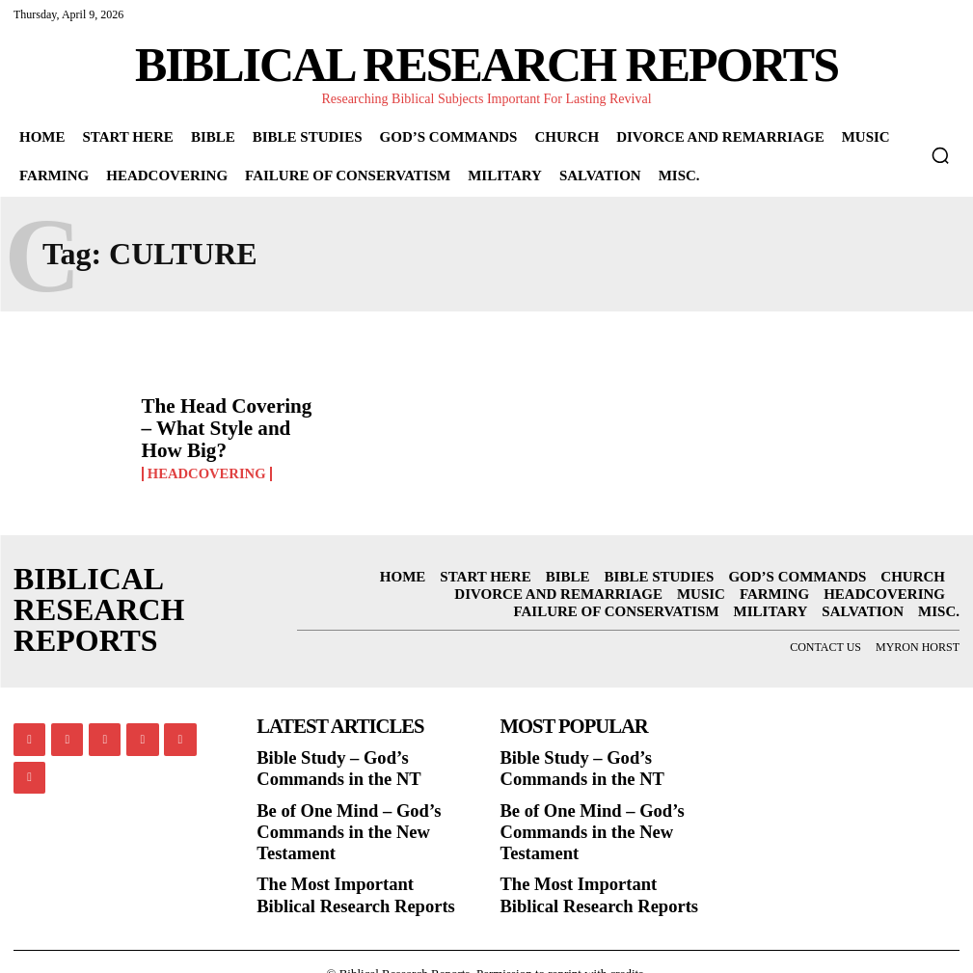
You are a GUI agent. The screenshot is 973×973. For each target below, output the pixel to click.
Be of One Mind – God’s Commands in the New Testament (336, 817)
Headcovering (204, 457)
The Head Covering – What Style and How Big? (227, 429)
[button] (940, 155)
